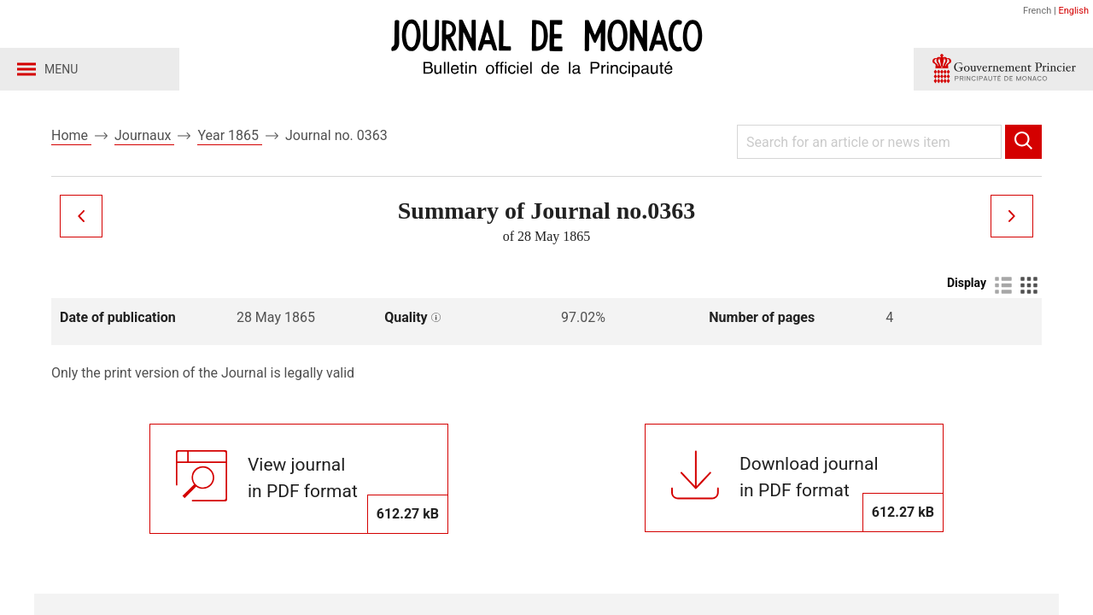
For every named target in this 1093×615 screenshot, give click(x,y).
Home (71, 135)
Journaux (144, 135)
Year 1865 (229, 135)
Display (966, 283)
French (1037, 10)
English (1073, 10)
